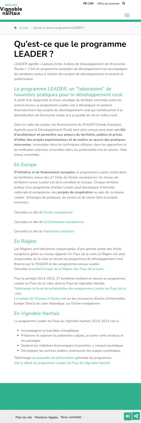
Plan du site (24, 417)
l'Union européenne (58, 212)
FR (85, 4)
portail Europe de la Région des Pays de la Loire (67, 269)
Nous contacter (71, 417)
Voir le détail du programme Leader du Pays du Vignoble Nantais (62, 363)
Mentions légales (46, 417)
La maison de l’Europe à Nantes (37, 298)
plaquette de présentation (55, 358)
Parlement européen (59, 231)
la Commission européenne (63, 222)
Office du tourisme (108, 3)
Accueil (23, 28)
